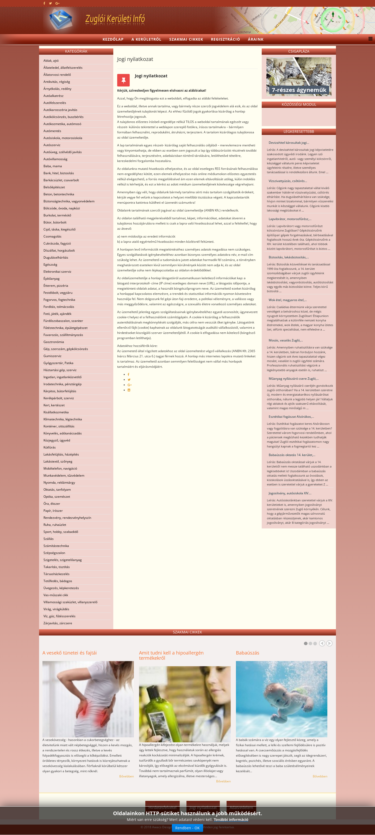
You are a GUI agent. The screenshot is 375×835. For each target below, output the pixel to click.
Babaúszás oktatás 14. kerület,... (292, 455)
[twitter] (50, 3)
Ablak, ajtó (51, 60)
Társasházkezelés (56, 574)
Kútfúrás (49, 447)
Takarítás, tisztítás (56, 567)
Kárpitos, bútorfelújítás (59, 391)
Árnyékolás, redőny (57, 88)
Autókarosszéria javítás (60, 110)
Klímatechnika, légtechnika (62, 419)
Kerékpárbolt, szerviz (58, 398)
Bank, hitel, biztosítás (58, 173)
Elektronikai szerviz (57, 271)
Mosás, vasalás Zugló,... (286, 340)
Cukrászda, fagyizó (57, 243)
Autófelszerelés (54, 103)
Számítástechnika (56, 546)
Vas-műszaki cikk (55, 595)
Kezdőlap (113, 39)
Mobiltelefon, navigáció (60, 468)
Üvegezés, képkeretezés (61, 588)
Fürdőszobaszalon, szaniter (63, 321)
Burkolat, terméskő (57, 215)
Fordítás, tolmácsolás (58, 306)
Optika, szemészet (56, 496)
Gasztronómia (53, 342)
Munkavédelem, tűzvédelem (63, 475)
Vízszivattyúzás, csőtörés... (288, 181)
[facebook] (44, 3)
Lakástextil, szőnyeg (57, 461)
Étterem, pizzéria (55, 285)
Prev (322, 643)
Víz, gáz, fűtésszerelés (59, 616)
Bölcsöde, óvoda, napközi (61, 208)
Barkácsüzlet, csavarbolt (61, 180)
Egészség (50, 264)
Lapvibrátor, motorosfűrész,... (290, 219)
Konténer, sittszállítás (58, 426)
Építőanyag (51, 278)
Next (329, 643)
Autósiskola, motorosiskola (62, 138)
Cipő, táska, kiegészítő (59, 229)
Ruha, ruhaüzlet (54, 524)
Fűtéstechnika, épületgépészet (65, 328)
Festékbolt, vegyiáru (57, 292)
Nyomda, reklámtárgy (59, 482)
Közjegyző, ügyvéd (56, 440)
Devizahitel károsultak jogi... (289, 142)
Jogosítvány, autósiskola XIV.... (290, 493)
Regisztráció (225, 39)
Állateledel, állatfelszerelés (63, 67)
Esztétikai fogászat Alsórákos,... (291, 416)
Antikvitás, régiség (56, 81)
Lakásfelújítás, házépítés (61, 454)
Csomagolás (52, 236)
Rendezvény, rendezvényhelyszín (67, 517)
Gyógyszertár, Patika (58, 363)
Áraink (256, 39)
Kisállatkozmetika (56, 412)
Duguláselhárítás (55, 257)
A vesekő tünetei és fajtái (69, 653)
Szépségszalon (54, 553)
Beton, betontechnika (58, 194)
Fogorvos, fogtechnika (59, 299)
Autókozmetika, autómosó (62, 124)
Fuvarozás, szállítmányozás (63, 335)
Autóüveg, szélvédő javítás (62, 152)
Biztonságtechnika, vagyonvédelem (69, 201)
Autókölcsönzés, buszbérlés (63, 117)
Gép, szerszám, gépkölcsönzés (65, 349)
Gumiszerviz (52, 356)
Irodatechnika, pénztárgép (62, 384)
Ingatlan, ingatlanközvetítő (62, 377)
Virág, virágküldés (56, 609)
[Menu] (369, 39)
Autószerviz (51, 145)
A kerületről (146, 39)
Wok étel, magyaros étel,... (288, 300)
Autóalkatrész (53, 96)
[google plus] (57, 3)
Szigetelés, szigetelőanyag (62, 560)
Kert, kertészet (54, 405)
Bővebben (126, 776)
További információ (231, 819)
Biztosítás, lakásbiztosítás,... (289, 257)
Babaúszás (247, 653)
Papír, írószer (53, 510)
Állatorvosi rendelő (57, 74)
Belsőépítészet (54, 187)
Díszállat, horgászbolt (59, 250)
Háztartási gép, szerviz (60, 370)
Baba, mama (52, 166)
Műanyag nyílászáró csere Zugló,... (294, 378)
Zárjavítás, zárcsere (57, 623)
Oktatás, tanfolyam (57, 489)
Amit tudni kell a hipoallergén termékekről (171, 655)
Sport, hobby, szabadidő (60, 531)
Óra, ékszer (51, 503)
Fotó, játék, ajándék (57, 313)
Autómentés (52, 131)
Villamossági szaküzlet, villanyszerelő (70, 602)
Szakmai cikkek (186, 39)
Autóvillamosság (55, 159)
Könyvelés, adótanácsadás (62, 433)
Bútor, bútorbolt (54, 222)
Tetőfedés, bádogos (57, 581)
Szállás (48, 539)
